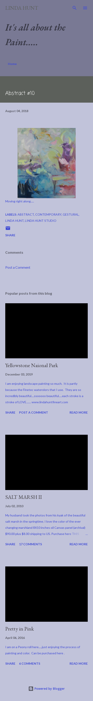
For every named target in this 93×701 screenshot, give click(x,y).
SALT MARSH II (23, 497)
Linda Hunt (21, 7)
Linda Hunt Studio (40, 220)
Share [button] (10, 235)
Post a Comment (17, 267)
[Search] (74, 8)
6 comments (29, 663)
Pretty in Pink (19, 628)
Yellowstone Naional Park (31, 365)
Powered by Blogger (46, 688)
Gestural (71, 214)
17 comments (30, 544)
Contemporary (48, 214)
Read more (79, 412)
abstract (26, 214)
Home (12, 64)
